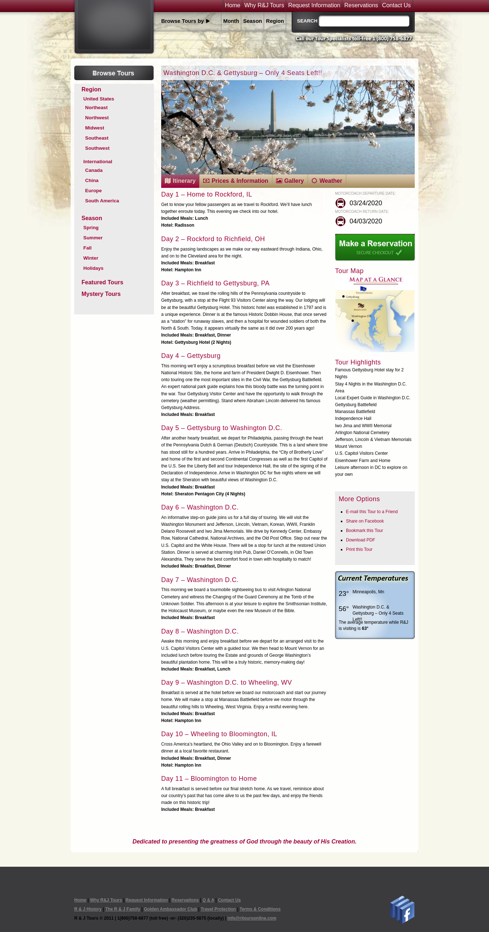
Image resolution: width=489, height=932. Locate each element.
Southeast (96, 138)
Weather (330, 181)
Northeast (96, 107)
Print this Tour (359, 549)
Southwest (97, 148)
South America (102, 200)
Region (275, 21)
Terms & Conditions (259, 909)
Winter (90, 258)
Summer (93, 237)
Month (231, 21)
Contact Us (396, 5)
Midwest (94, 128)
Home (233, 5)
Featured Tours (102, 282)
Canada (94, 170)
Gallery (294, 181)
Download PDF (360, 540)
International (97, 161)
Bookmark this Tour (364, 530)
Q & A (208, 900)
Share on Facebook (365, 521)
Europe (93, 190)
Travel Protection (218, 909)
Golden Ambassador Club (170, 909)
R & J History (87, 909)
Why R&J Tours (264, 5)
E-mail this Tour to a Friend (372, 511)
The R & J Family (122, 909)
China (92, 180)
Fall (87, 248)
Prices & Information (240, 181)
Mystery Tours (101, 294)
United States (98, 99)
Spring (91, 227)
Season (252, 21)
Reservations (361, 5)
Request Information (314, 5)
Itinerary (184, 181)
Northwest (97, 117)
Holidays (93, 268)
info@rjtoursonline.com (251, 918)
